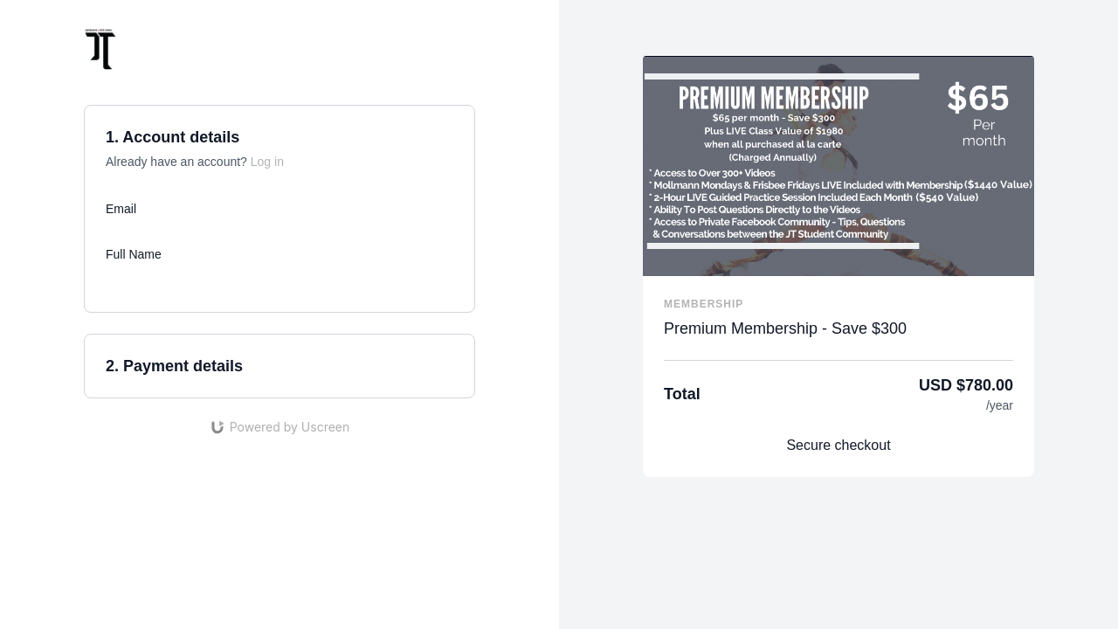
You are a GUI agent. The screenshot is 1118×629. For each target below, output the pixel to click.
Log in (267, 162)
